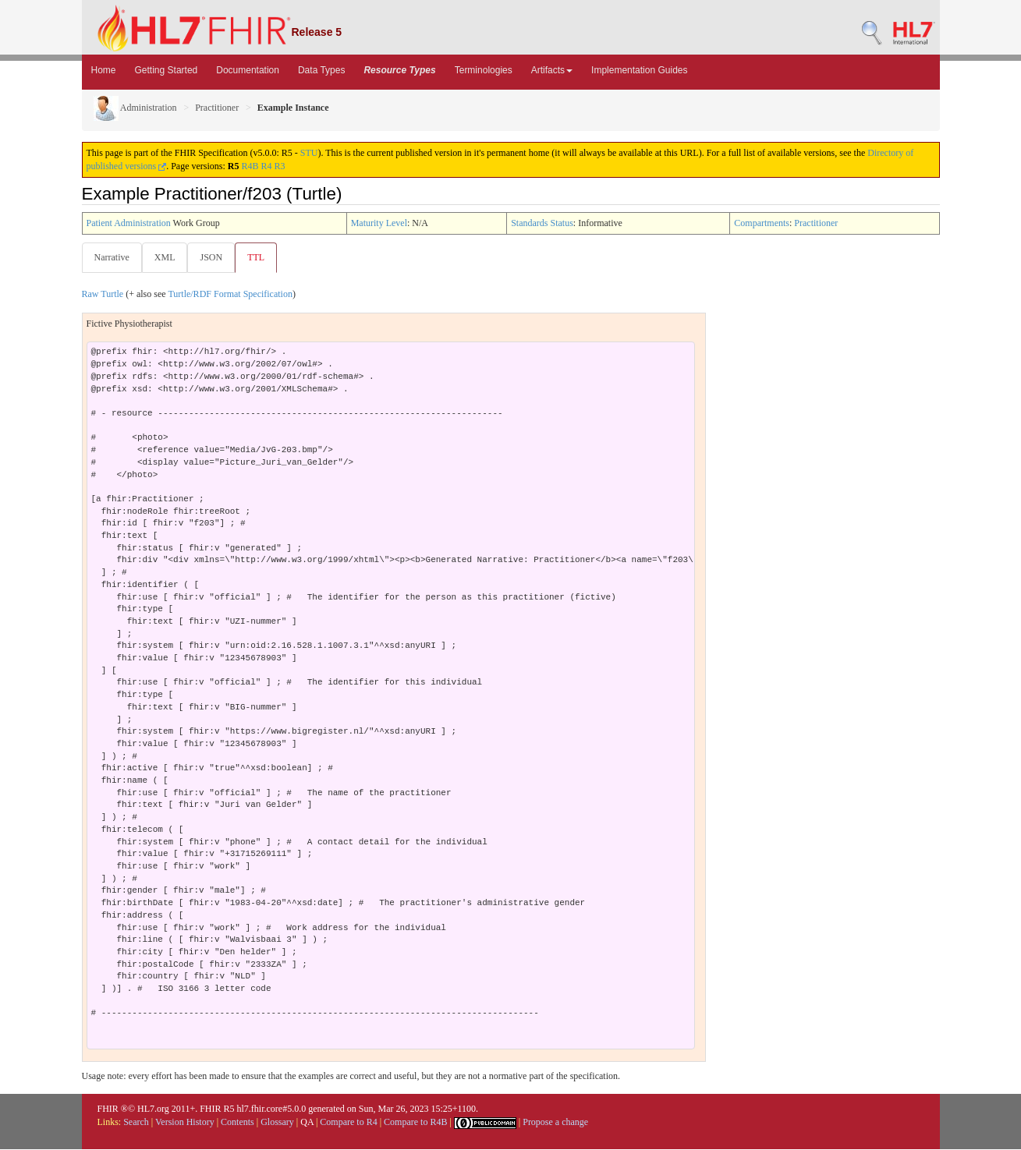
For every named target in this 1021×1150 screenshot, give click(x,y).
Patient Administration (129, 223)
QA (307, 1122)
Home (103, 70)
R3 (280, 166)
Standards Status (542, 223)
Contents (237, 1122)
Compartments (761, 223)
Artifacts (552, 70)
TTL (260, 257)
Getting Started (166, 70)
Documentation (247, 70)
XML (166, 257)
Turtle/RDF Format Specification (230, 294)
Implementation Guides (639, 70)
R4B (250, 166)
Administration (135, 107)
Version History (184, 1122)
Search (136, 1122)
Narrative (111, 257)
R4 (266, 166)
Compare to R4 (348, 1122)
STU (309, 152)
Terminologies (483, 70)
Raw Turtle (103, 294)
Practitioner (217, 107)
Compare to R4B (415, 1122)
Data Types (321, 70)
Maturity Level (379, 223)
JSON (214, 257)
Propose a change (555, 1122)
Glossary (277, 1122)
